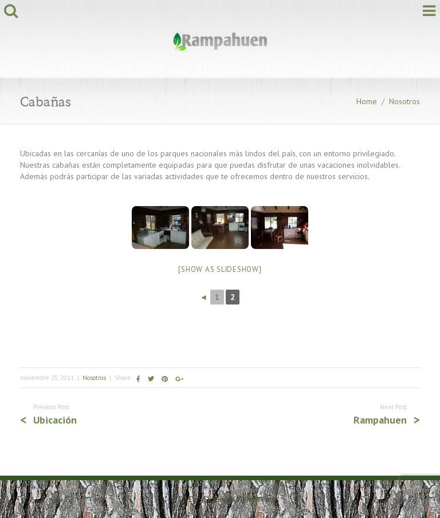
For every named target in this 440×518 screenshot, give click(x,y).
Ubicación (55, 419)
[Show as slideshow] (219, 269)
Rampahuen (380, 419)
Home (366, 101)
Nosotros (404, 101)
